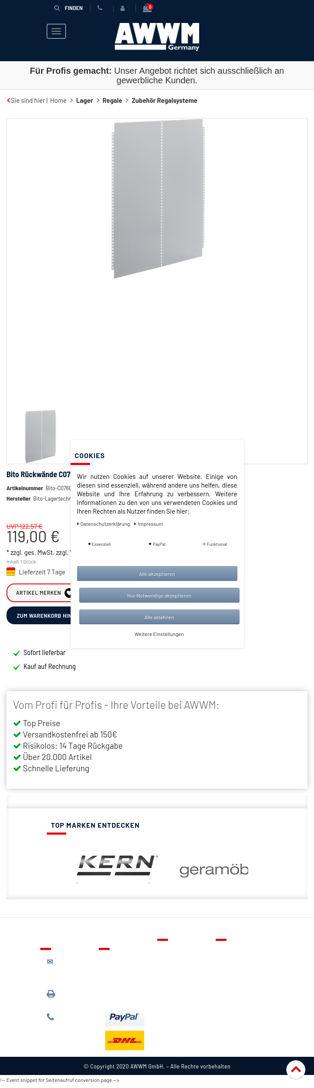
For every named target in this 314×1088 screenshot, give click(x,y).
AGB (228, 980)
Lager (84, 100)
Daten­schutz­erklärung (104, 524)
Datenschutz (240, 967)
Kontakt (175, 955)
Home (58, 100)
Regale (112, 100)
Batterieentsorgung (133, 997)
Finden (68, 7)
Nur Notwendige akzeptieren (159, 595)
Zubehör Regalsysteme (164, 100)
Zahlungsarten (126, 985)
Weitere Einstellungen (159, 634)
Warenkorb (179, 980)
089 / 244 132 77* (69, 1024)
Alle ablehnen (159, 617)
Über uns (235, 955)
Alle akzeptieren (157, 573)
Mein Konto (180, 992)
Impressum (238, 1005)
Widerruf (235, 992)
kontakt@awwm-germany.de (71, 973)
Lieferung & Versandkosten (126, 968)
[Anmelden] (124, 8)
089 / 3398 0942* (63, 1001)
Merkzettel (179, 967)
